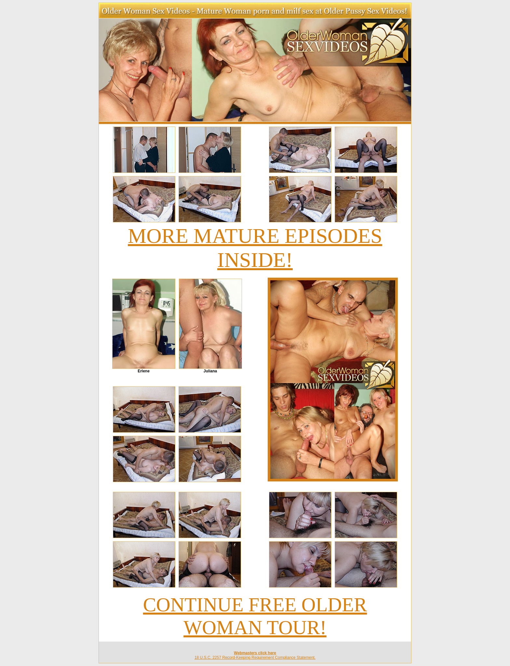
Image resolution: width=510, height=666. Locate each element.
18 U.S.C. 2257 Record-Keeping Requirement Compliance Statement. (255, 657)
